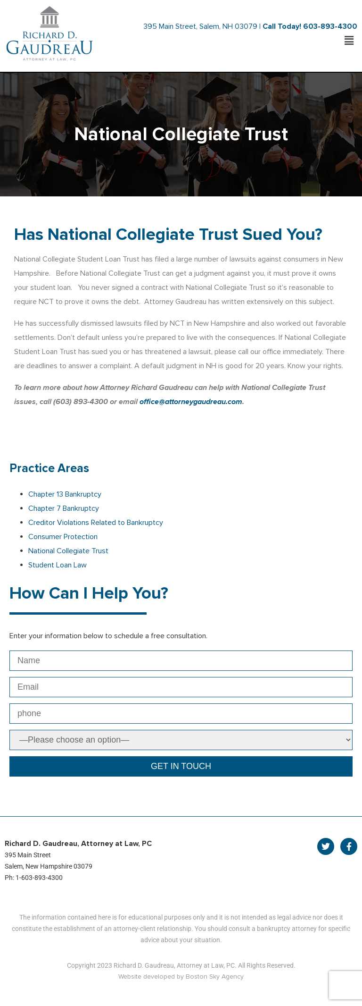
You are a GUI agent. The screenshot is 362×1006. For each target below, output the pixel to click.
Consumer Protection (63, 536)
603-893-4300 (330, 26)
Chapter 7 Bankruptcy (63, 508)
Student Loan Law (57, 565)
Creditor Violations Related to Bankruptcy (95, 522)
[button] (349, 41)
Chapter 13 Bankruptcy (64, 494)
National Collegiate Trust (68, 551)
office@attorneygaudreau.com (191, 401)
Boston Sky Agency (215, 976)
